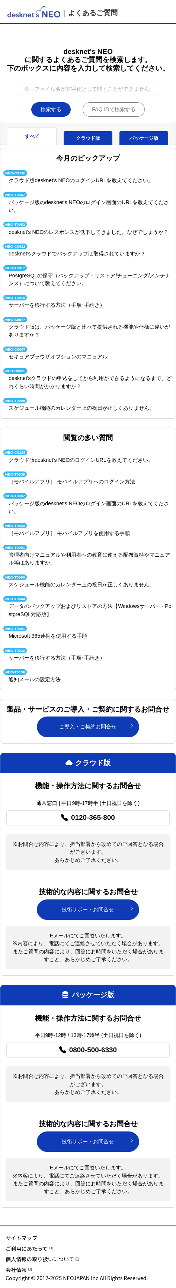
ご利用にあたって (29, 1248)
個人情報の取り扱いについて (42, 1259)
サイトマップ (21, 1238)
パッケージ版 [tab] (144, 138)
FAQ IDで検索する (113, 109)
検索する (51, 109)
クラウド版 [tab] (88, 138)
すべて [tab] (32, 136)
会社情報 (19, 1269)
